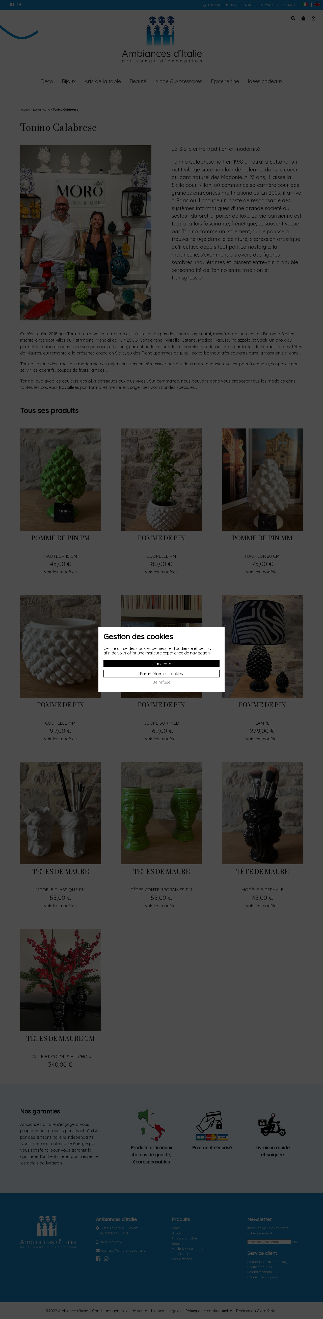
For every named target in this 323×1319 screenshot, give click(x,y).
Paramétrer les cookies (161, 673)
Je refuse (161, 682)
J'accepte (161, 663)
